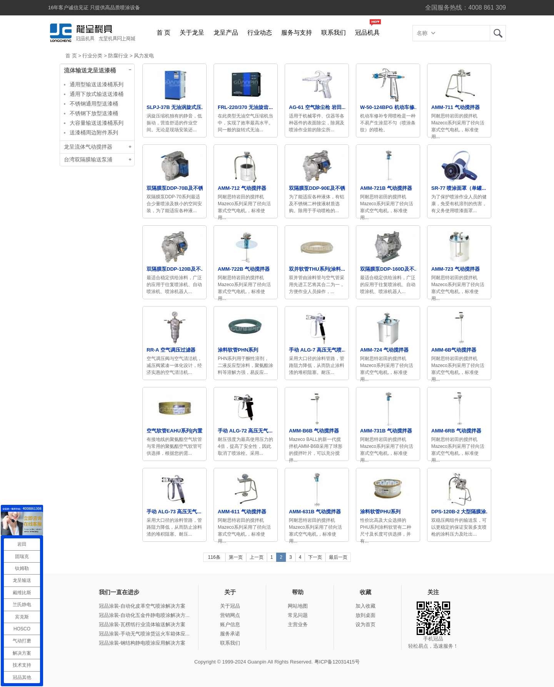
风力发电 (144, 56)
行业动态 (259, 32)
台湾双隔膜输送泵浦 (88, 160)
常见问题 (298, 615)
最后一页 (338, 557)
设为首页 (365, 624)
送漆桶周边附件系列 (94, 132)
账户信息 (230, 624)
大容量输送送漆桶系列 (96, 123)
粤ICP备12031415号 (337, 662)
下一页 (315, 557)
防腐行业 (118, 56)
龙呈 (498, 33)
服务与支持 (296, 32)
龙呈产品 (226, 32)
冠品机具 (367, 32)
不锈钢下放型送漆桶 (94, 113)
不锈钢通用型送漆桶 (94, 104)
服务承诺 (230, 634)
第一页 (236, 557)
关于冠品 (230, 606)
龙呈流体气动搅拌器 (88, 147)
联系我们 (333, 32)
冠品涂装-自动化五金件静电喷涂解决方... (144, 615)
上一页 (257, 557)
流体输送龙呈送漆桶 (90, 70)
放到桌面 (365, 615)
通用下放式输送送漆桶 (96, 94)
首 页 (163, 32)
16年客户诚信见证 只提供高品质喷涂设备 (94, 7)
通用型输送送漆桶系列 (96, 84)
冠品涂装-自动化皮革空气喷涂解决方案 (142, 606)
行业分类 (92, 56)
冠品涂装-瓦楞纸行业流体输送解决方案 (142, 624)
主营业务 (298, 624)
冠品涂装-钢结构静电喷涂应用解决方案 (142, 643)
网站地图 (298, 606)
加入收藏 (365, 606)
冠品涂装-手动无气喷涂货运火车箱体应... (144, 634)
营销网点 (230, 615)
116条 (214, 557)
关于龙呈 (192, 32)
